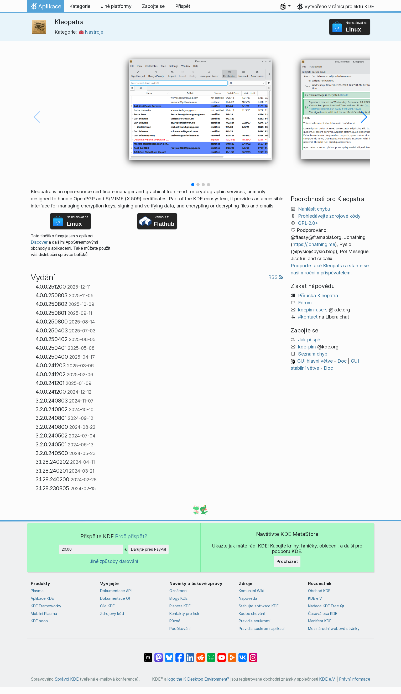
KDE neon (39, 621)
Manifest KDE (319, 621)
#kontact (307, 317)
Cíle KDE (107, 606)
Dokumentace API (116, 590)
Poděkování (179, 628)
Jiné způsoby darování (114, 561)
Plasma (37, 590)
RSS (276, 277)
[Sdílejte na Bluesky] (169, 655)
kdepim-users (312, 309)
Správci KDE (67, 679)
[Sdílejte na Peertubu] (232, 655)
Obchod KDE (319, 590)
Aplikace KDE (42, 598)
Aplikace (45, 8)
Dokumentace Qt (115, 598)
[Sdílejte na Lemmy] (211, 655)
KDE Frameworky (46, 606)
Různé (174, 621)
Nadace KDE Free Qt (326, 606)
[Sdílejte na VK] (242, 655)
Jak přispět (310, 339)
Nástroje (91, 32)
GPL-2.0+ (308, 223)
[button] (285, 6)
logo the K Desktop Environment (199, 679)
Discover (39, 242)
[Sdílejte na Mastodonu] (158, 655)
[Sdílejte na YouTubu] (221, 655)
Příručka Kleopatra (318, 295)
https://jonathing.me (314, 244)
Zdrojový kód (112, 613)
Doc (342, 361)
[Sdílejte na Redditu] (200, 655)
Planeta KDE (180, 606)
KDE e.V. (315, 598)
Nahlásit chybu (314, 209)
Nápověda (248, 598)
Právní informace (354, 679)
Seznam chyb (312, 354)
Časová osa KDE (322, 613)
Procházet (287, 561)
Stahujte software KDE (259, 606)
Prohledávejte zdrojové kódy (329, 216)
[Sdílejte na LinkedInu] (190, 655)
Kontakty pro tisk (184, 613)
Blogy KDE (178, 598)
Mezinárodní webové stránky (334, 628)
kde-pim (307, 346)
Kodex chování (252, 613)
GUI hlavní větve (315, 361)
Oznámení (178, 590)
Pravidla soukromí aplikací (261, 628)
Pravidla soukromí (254, 621)
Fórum (305, 302)
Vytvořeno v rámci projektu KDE (339, 6)
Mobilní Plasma (44, 613)
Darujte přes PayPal (148, 549)
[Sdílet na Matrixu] (148, 655)
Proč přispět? (131, 536)
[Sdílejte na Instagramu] (253, 655)
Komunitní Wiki (251, 590)
